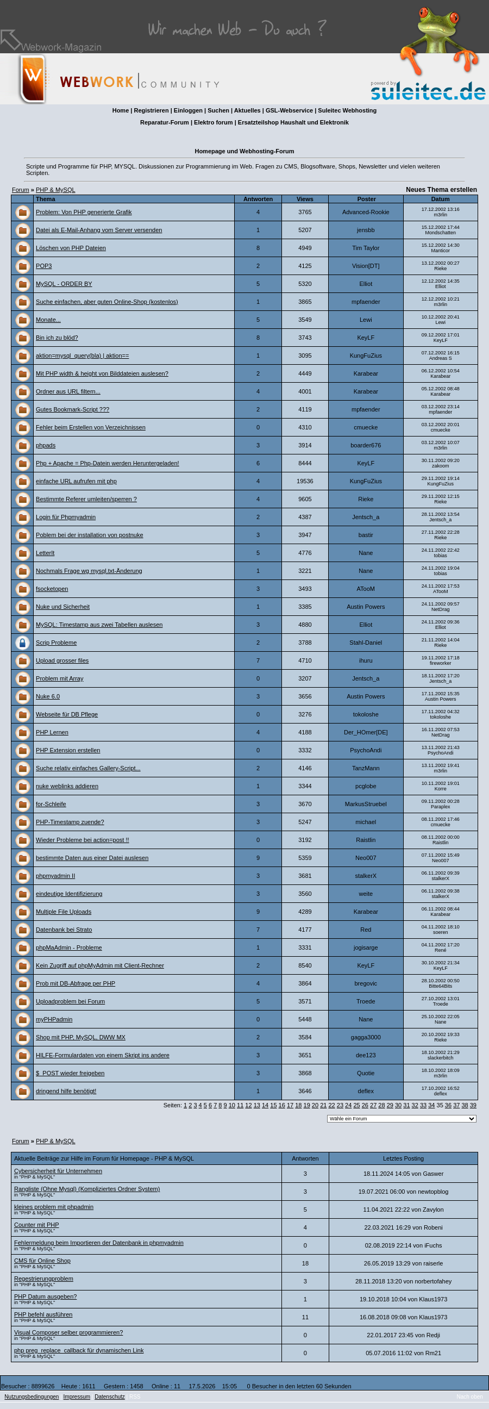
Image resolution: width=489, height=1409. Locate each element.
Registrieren (151, 110)
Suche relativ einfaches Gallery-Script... (88, 768)
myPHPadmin (54, 1019)
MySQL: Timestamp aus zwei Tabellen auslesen (99, 624)
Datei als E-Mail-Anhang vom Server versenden (99, 230)
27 (373, 1105)
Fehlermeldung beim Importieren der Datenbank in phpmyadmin (99, 1242)
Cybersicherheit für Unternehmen (58, 1171)
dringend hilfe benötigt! (66, 1091)
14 (265, 1105)
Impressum (77, 1397)
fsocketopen (52, 588)
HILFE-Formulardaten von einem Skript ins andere (103, 1055)
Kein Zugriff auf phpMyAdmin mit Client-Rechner (100, 965)
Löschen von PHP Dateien (71, 248)
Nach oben (470, 1397)
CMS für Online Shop (42, 1260)
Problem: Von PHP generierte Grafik (84, 212)
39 (473, 1105)
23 (340, 1105)
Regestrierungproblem (43, 1278)
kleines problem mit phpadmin (53, 1207)
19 (307, 1105)
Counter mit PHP (36, 1224)
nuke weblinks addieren (67, 786)
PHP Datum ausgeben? (45, 1296)
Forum (20, 189)
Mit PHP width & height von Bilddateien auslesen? (102, 373)
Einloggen (188, 110)
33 (423, 1105)
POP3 (44, 266)
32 (415, 1105)
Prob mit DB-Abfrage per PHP (75, 983)
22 (331, 1105)
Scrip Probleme (56, 642)
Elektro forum (213, 122)
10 (232, 1105)
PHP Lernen (52, 732)
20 (315, 1105)
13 (257, 1105)
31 (406, 1105)
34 (431, 1105)
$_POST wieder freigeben (70, 1073)
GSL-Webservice (289, 110)
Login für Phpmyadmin (66, 517)
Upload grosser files (62, 660)
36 (448, 1105)
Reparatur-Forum (164, 122)
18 (298, 1105)
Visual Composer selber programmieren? (68, 1332)
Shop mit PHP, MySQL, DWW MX (81, 1037)
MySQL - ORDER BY (64, 283)
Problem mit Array (59, 678)
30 (398, 1105)
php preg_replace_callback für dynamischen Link (78, 1350)
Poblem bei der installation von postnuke (89, 535)
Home (120, 110)
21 (323, 1105)
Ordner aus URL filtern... (68, 391)
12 (248, 1105)
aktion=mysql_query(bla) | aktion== (82, 355)
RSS (135, 1397)
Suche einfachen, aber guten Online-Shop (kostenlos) (107, 301)
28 (381, 1105)
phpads (45, 445)
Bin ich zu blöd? (57, 337)
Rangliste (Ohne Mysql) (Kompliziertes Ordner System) (87, 1189)
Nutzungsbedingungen (31, 1397)
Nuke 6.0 (48, 696)
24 (348, 1105)
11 (240, 1105)
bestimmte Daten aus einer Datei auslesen (92, 858)
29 (390, 1105)
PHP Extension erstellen (68, 750)
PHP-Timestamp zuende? (70, 822)
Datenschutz (110, 1397)
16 (282, 1105)
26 (365, 1105)
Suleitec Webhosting (347, 110)
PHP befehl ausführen (43, 1314)
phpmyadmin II (55, 875)
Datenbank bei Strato (64, 929)
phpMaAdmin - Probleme (69, 947)
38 (464, 1105)
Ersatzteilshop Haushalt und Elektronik (293, 122)
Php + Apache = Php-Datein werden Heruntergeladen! (107, 463)
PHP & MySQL (56, 189)
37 (456, 1105)
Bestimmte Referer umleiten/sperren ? (86, 499)
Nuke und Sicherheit (63, 606)
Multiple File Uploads (63, 911)
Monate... (48, 319)
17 (290, 1105)
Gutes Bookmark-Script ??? (72, 409)
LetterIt (45, 553)
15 (273, 1105)
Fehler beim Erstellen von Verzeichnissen (91, 427)
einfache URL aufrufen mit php (76, 481)
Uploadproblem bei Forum (70, 1001)
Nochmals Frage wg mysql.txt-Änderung (89, 571)
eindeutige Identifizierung (69, 893)
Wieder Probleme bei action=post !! (82, 840)
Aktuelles (247, 110)
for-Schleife (51, 804)
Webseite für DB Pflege (67, 714)
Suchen (218, 110)
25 (356, 1105)
